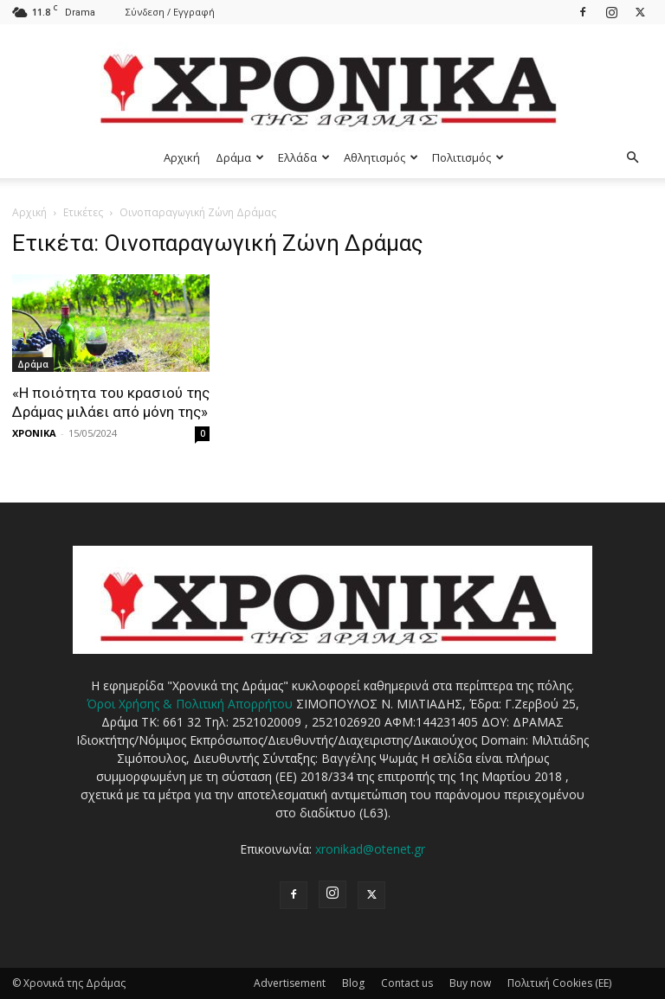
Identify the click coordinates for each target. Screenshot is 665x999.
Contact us (407, 983)
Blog (353, 983)
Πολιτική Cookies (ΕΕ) (559, 983)
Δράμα (240, 157)
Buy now (470, 983)
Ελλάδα (304, 157)
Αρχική (182, 157)
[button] (632, 158)
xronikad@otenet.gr (370, 849)
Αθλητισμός (381, 157)
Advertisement (290, 983)
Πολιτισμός (468, 157)
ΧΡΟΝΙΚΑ (34, 432)
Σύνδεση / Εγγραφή (170, 11)
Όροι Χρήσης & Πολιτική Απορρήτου (190, 703)
